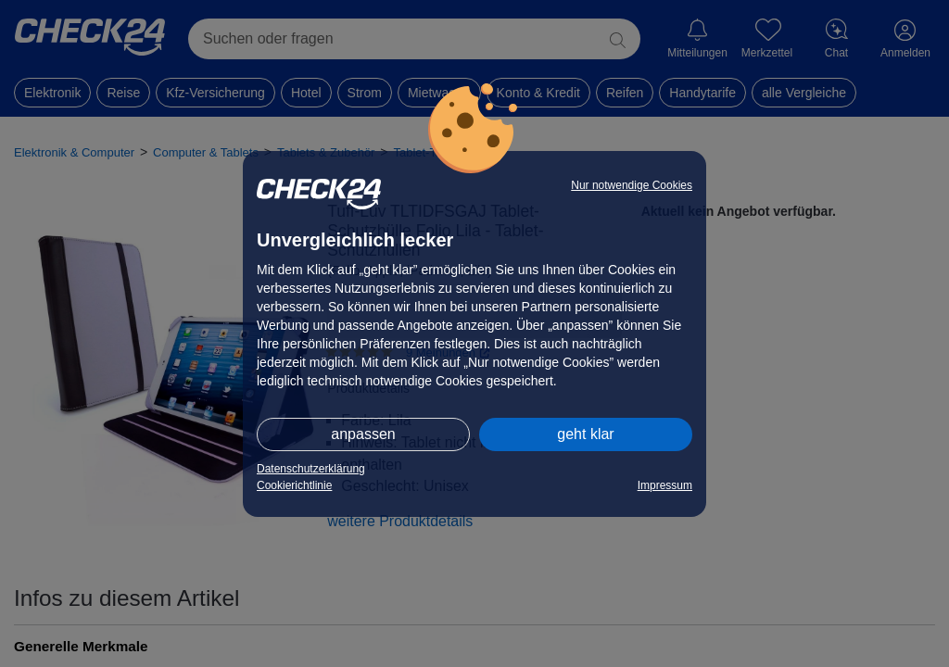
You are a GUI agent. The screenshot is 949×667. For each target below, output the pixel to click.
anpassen (363, 434)
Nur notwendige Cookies (631, 185)
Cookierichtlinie (294, 485)
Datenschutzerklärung (311, 468)
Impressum (665, 485)
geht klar (585, 434)
